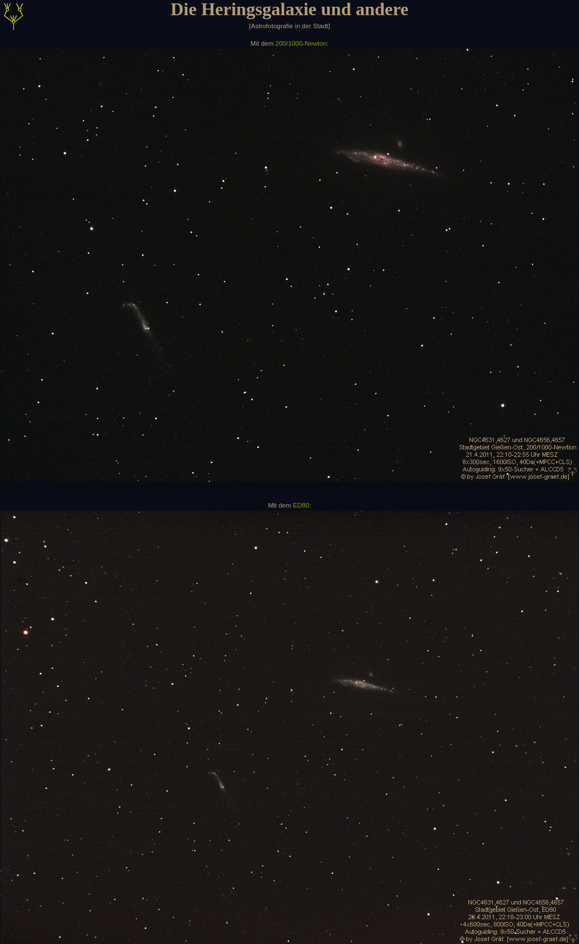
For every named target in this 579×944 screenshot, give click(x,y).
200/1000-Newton (301, 43)
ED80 (301, 505)
